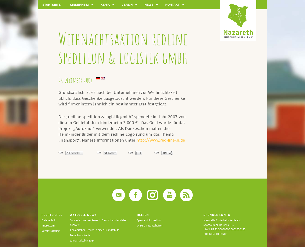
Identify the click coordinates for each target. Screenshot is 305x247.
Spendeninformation (149, 220)
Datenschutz (49, 220)
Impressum (48, 225)
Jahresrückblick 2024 (82, 240)
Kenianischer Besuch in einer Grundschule (94, 230)
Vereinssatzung (51, 230)
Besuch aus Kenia (80, 235)
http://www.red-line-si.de (161, 140)
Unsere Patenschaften (150, 225)
